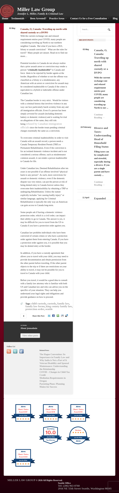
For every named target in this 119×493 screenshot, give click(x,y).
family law (63, 303)
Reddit (62, 315)
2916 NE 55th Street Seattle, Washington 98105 (85, 488)
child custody (38, 303)
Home (5, 18)
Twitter (49, 315)
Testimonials (17, 18)
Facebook (53, 315)
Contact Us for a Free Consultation (88, 18)
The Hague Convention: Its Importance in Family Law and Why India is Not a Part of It (23, 316)
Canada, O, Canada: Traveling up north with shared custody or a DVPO (101, 61)
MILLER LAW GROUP (21, 480)
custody (51, 303)
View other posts (30, 335)
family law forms (35, 306)
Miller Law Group (36, 9)
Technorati (58, 315)
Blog (115, 18)
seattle (49, 309)
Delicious (66, 315)
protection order (34, 309)
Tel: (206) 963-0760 (69, 485)
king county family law (59, 306)
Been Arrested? (38, 18)
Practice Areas (56, 18)
